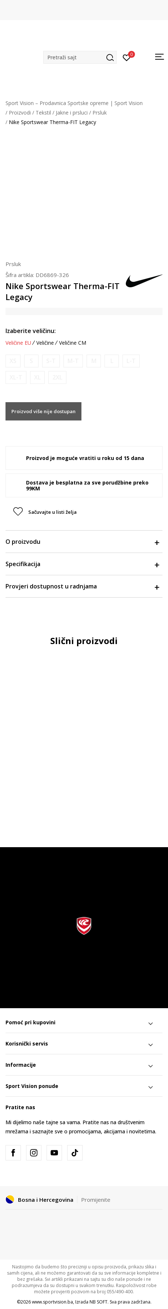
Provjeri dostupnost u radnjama (82, 586)
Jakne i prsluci (72, 112)
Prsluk (99, 112)
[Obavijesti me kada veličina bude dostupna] (13, 361)
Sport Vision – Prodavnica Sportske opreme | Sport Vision (74, 103)
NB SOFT (98, 1302)
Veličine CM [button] (72, 343)
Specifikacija (82, 564)
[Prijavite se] (126, 57)
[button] (80, 57)
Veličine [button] (45, 343)
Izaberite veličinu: (31, 331)
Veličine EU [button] (18, 343)
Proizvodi (20, 112)
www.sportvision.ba (52, 1302)
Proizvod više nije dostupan (43, 411)
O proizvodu (82, 542)
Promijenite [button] (95, 1199)
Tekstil (43, 112)
